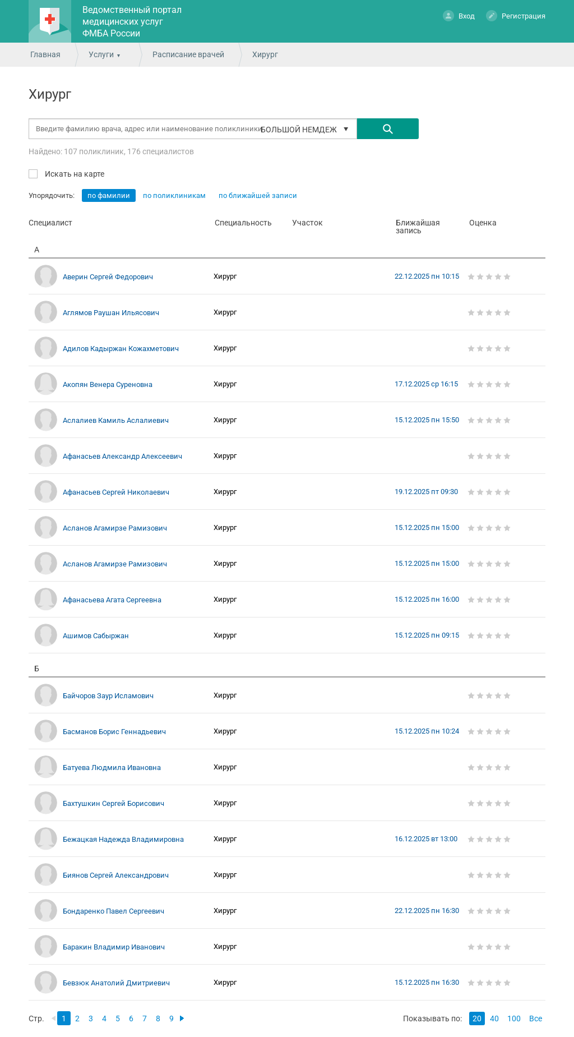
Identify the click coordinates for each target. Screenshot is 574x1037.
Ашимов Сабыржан (96, 636)
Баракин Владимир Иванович (114, 947)
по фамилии (108, 195)
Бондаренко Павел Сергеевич (113, 911)
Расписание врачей (188, 54)
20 (477, 1018)
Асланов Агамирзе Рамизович (115, 528)
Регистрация (515, 15)
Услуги (101, 54)
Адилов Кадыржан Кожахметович (121, 348)
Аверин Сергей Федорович (108, 277)
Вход (459, 15)
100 (514, 1018)
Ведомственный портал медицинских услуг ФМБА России (132, 21)
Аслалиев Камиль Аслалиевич (116, 420)
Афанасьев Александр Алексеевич (122, 456)
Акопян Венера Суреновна (107, 384)
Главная (45, 54)
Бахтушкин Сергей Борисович (113, 803)
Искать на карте (73, 173)
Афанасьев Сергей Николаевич (116, 492)
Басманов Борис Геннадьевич (114, 731)
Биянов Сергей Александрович (116, 875)
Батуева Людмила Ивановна (112, 767)
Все (535, 1018)
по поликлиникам (174, 195)
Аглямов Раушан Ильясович (111, 312)
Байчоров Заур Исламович (108, 696)
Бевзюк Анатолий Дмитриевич (116, 983)
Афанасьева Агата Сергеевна (112, 600)
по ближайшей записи (258, 195)
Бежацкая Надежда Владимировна (123, 839)
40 (494, 1018)
